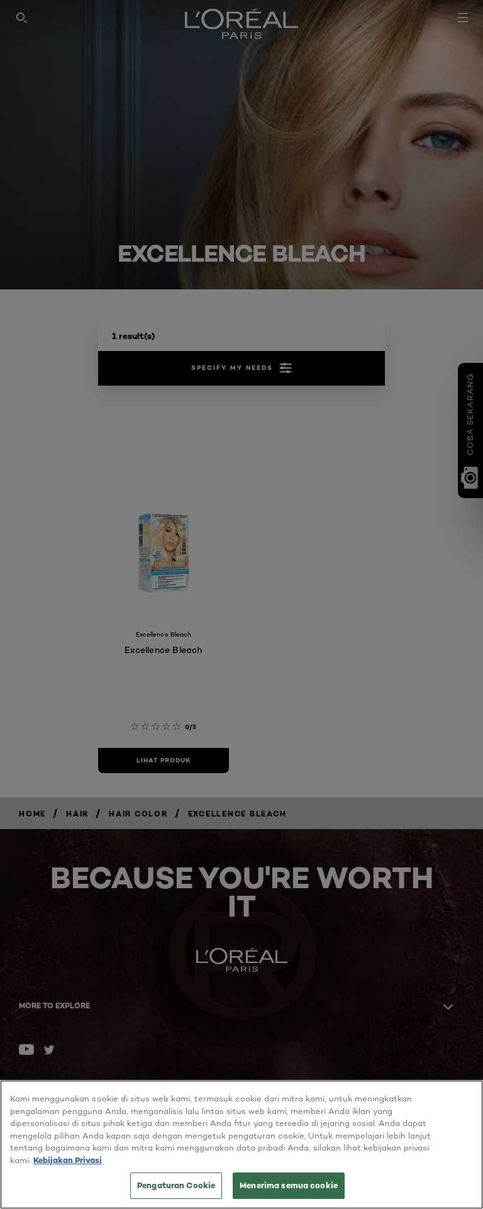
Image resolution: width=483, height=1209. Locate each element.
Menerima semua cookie (289, 1185)
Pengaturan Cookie (176, 1185)
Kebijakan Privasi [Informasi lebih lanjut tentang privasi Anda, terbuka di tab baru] (67, 1160)
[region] (241, 1144)
